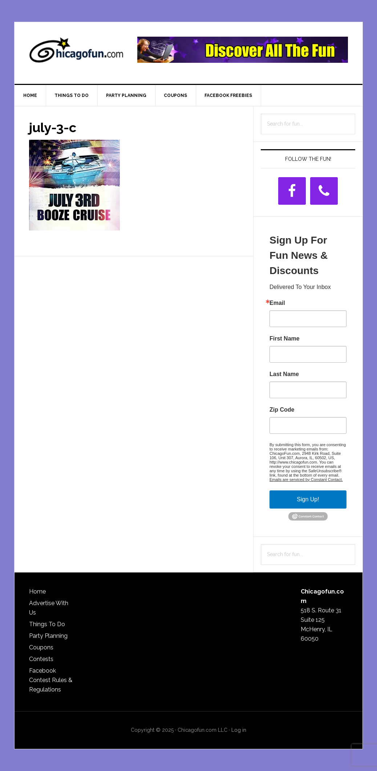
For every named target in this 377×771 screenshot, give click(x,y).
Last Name (284, 374)
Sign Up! (308, 499)
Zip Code (281, 410)
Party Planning (48, 635)
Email (277, 303)
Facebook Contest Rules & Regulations (50, 680)
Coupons (41, 647)
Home (37, 591)
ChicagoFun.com (76, 53)
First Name (284, 339)
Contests (41, 659)
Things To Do (47, 624)
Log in (238, 730)
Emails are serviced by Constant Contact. (306, 479)
